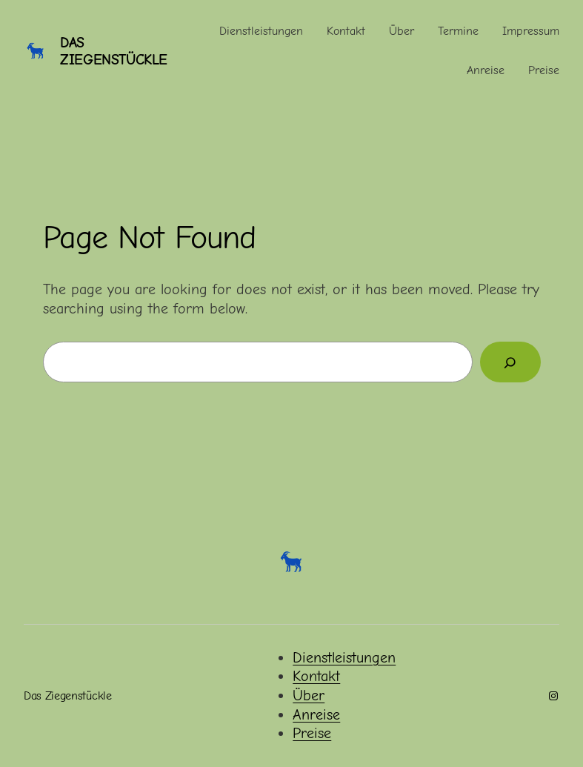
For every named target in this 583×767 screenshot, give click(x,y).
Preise (312, 733)
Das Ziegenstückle (113, 51)
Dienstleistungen (344, 657)
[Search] (510, 362)
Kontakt (316, 676)
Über (308, 695)
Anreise (316, 714)
